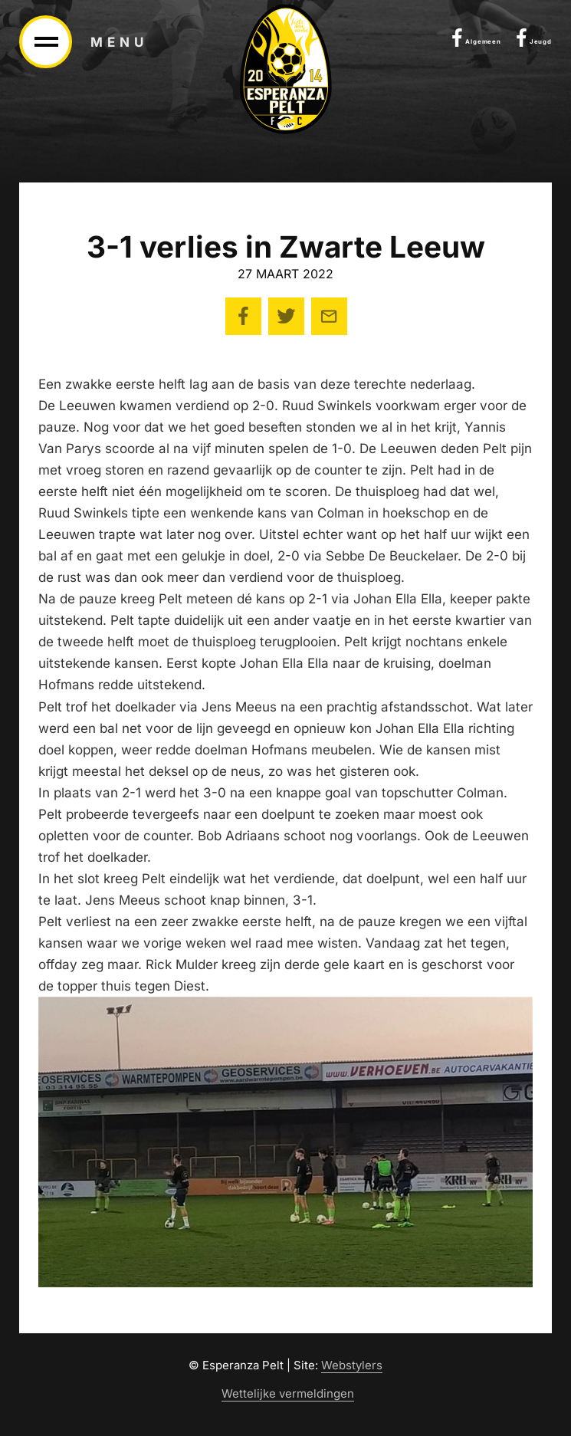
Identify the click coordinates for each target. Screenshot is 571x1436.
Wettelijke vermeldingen (288, 1394)
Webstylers (351, 1365)
